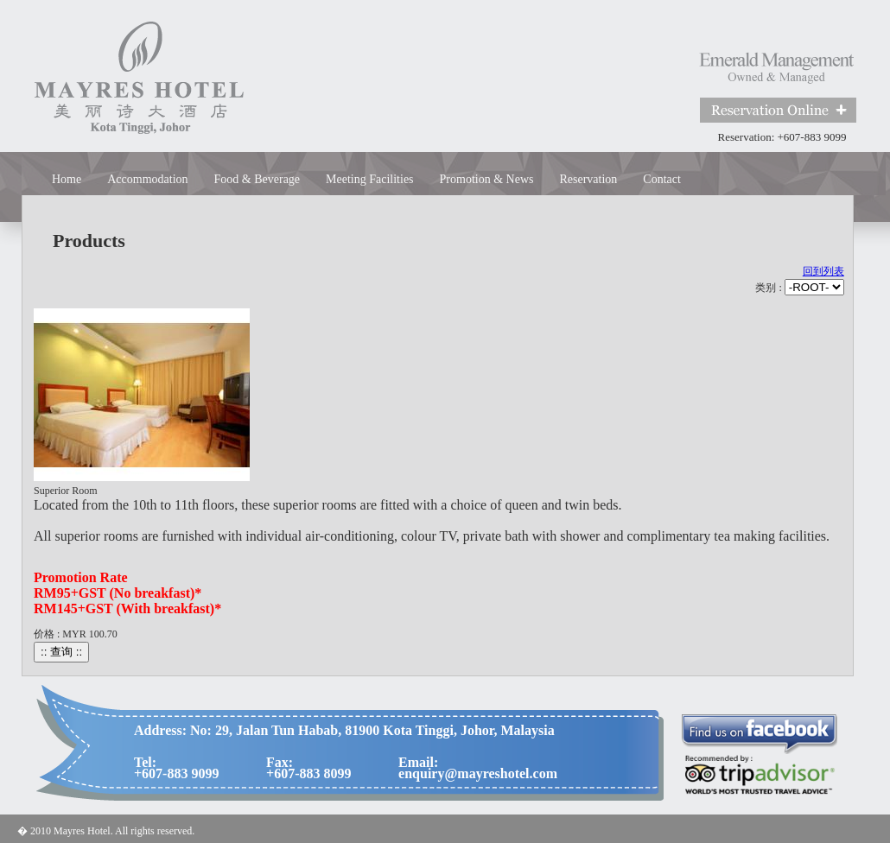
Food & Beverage (257, 179)
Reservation (588, 179)
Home (66, 179)
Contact (662, 179)
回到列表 (823, 271)
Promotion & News (487, 179)
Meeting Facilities (369, 179)
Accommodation (147, 179)
